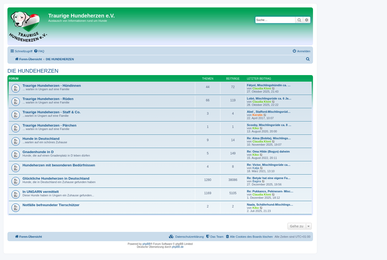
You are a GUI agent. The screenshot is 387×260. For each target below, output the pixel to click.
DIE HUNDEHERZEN (32, 71)
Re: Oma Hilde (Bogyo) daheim (268, 151)
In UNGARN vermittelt (41, 192)
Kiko (256, 128)
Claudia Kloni (262, 88)
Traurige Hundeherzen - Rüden (48, 99)
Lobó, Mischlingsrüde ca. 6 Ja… (269, 98)
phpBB (146, 243)
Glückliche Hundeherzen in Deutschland (56, 178)
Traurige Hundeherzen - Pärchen (49, 125)
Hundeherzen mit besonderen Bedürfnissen (59, 165)
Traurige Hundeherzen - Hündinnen (52, 86)
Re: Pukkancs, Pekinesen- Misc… (270, 191)
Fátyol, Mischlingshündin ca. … (268, 85)
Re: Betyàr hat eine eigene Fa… (268, 178)
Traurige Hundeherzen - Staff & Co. (51, 112)
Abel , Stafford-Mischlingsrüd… (268, 111)
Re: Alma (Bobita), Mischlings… (269, 138)
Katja (256, 168)
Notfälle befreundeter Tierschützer (51, 205)
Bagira (257, 181)
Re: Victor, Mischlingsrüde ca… (268, 164)
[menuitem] (39, 51)
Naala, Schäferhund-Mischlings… (270, 204)
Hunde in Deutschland (41, 139)
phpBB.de (178, 246)
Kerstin (258, 114)
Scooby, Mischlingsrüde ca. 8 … (269, 125)
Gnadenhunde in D (38, 152)
